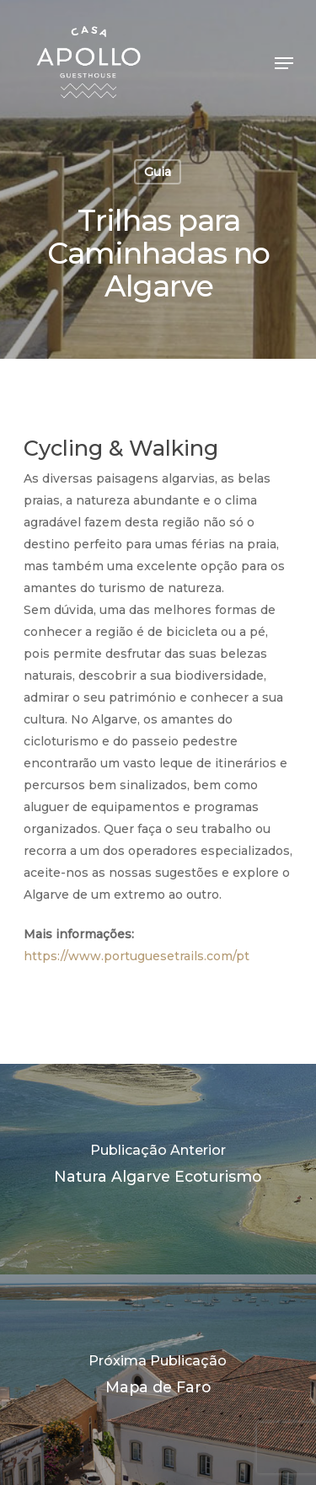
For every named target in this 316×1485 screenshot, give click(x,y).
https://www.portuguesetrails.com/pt (136, 956)
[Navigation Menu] (284, 63)
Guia (157, 171)
